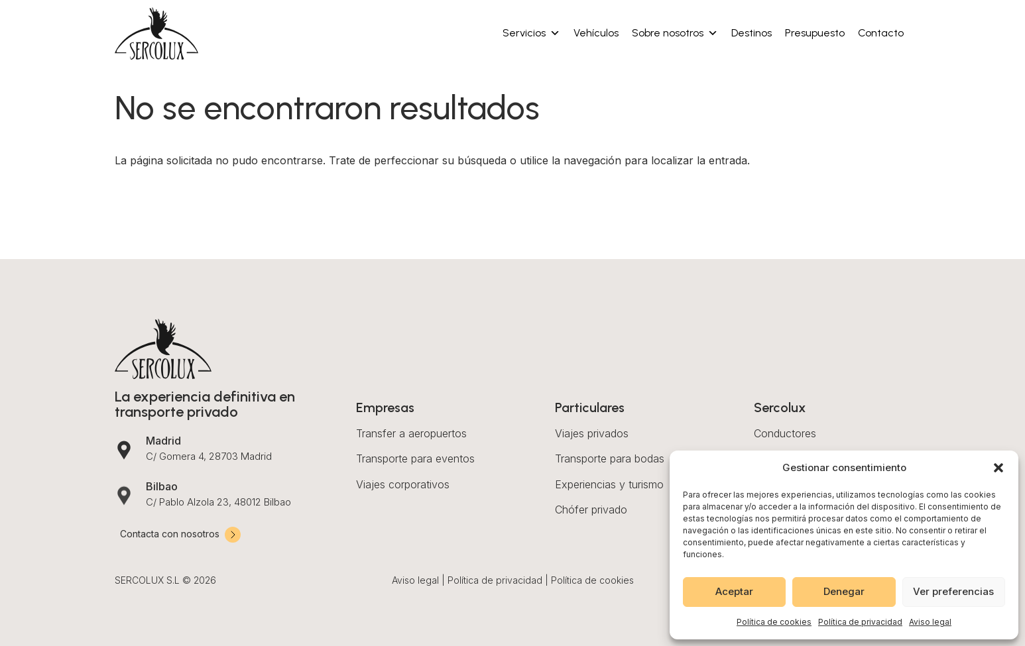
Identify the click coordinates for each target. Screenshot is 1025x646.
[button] (998, 467)
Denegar (844, 591)
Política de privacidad (860, 622)
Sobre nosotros (675, 33)
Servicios (531, 33)
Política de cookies (774, 622)
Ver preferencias (953, 591)
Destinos (751, 33)
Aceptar (734, 591)
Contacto (881, 33)
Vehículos (596, 33)
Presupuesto (815, 33)
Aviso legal (930, 622)
